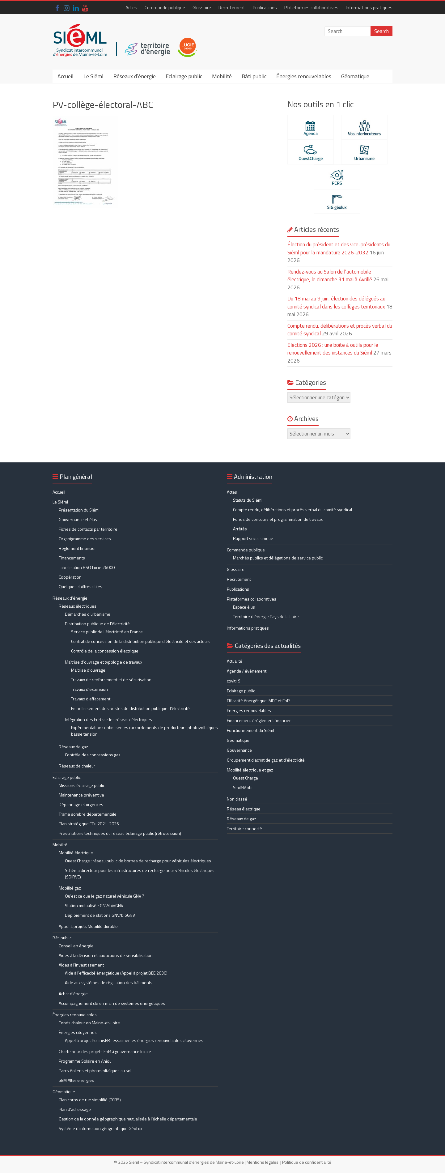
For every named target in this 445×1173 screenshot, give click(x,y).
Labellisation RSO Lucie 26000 (87, 567)
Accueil (65, 76)
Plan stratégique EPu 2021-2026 (89, 823)
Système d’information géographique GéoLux (100, 1128)
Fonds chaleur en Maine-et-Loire (89, 1022)
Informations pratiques (369, 7)
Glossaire (202, 7)
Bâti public (254, 76)
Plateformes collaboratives (311, 7)
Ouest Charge (245, 778)
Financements (72, 558)
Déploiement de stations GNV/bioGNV (100, 915)
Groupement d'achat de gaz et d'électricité (266, 760)
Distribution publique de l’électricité (97, 623)
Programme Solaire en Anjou (85, 1061)
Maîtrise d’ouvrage (88, 670)
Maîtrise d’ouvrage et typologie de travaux (103, 662)
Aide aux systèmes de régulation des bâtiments (108, 982)
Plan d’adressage (75, 1109)
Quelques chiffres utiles (80, 586)
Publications (265, 7)
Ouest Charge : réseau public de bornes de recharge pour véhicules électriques (138, 860)
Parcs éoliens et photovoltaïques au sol (95, 1070)
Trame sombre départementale (88, 814)
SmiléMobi (242, 787)
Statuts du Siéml (247, 500)
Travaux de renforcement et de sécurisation (111, 679)
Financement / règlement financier (259, 720)
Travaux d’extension (89, 689)
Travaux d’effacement (90, 698)
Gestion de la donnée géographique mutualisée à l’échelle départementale (128, 1119)
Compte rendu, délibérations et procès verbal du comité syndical (292, 509)
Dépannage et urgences (81, 804)
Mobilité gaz (70, 888)
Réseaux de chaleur (77, 766)
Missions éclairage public (82, 785)
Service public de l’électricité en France (107, 631)
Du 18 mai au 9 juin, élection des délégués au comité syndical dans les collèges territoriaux (336, 303)
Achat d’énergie (73, 993)
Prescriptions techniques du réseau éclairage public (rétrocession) (120, 833)
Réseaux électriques (77, 606)
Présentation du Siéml (79, 510)
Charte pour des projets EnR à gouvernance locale (105, 1051)
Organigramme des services (85, 538)
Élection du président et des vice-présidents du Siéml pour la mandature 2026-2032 (338, 248)
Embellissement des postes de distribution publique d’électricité (130, 708)
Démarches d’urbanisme (87, 614)
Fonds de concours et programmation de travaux (278, 519)
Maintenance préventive (81, 795)
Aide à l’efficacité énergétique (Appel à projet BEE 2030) (116, 973)
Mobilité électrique (76, 852)
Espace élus (244, 607)
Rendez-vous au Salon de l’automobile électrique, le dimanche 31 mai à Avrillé (329, 276)
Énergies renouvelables (303, 76)
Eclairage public (184, 76)
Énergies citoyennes (78, 1032)
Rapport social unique (253, 538)
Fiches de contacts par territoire (88, 529)
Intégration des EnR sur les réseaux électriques (108, 719)
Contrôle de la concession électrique (104, 651)
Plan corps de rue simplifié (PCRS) (90, 1099)
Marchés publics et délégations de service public (278, 558)
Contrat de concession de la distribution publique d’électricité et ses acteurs (140, 641)
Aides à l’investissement (81, 965)
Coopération (70, 577)
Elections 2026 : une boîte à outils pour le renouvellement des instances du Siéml (332, 349)
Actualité (234, 661)
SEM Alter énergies (76, 1080)
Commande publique (165, 7)
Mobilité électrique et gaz (250, 770)
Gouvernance (239, 750)
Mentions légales (262, 1162)
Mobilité (222, 76)
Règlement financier (77, 548)
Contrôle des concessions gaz (93, 754)
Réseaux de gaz (73, 746)
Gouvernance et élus (78, 519)
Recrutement (231, 7)
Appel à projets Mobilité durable (88, 926)
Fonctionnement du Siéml (250, 730)
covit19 (233, 681)
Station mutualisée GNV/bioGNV (94, 905)
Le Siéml (93, 76)
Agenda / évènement (246, 671)
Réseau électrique (244, 808)
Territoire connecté (244, 828)
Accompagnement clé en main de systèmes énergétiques (112, 1003)
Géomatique (355, 76)
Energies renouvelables (249, 710)
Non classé (237, 799)
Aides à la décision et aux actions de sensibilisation (106, 955)
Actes (131, 7)
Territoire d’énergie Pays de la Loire (266, 616)
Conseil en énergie (76, 945)
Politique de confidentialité (306, 1162)
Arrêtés (240, 528)
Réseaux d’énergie (134, 76)
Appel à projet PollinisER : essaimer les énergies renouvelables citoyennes (134, 1040)
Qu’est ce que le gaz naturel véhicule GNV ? (104, 896)
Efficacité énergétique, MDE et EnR (258, 700)
